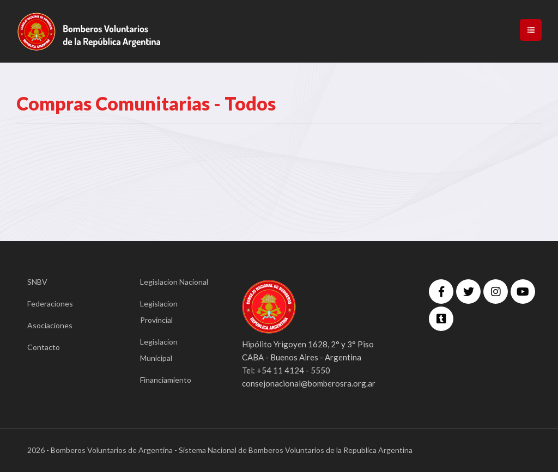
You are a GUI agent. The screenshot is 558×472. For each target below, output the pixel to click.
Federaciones (50, 303)
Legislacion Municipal (159, 350)
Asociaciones (49, 325)
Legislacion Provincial (159, 311)
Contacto (43, 347)
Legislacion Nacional (174, 281)
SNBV (37, 281)
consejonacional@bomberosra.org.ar (308, 383)
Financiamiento (165, 379)
